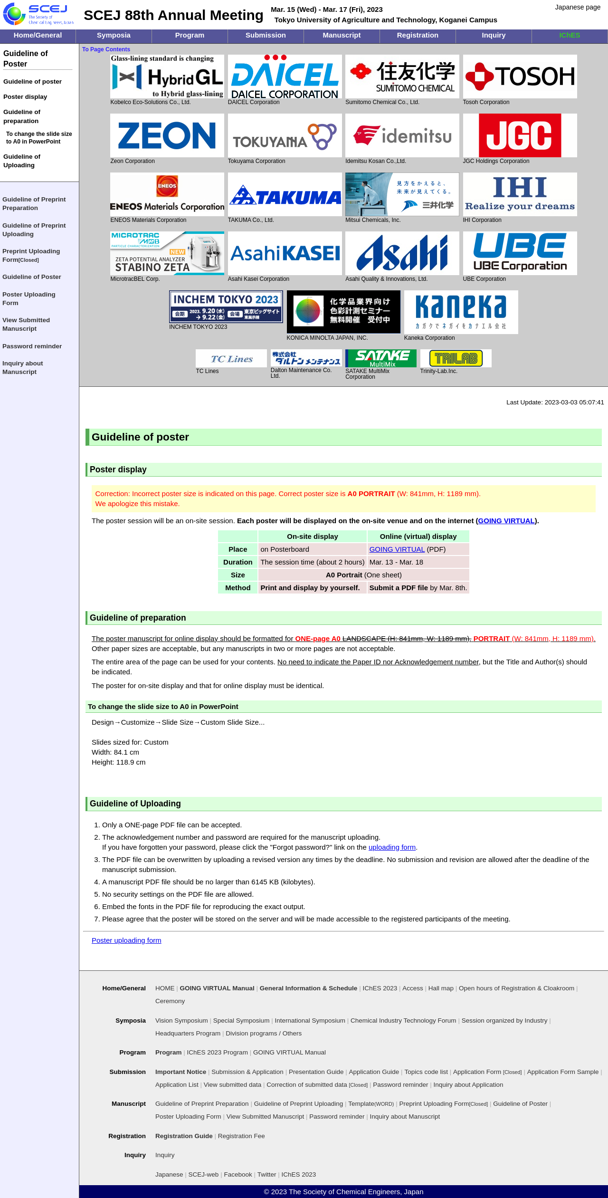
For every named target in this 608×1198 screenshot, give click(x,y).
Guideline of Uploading (21, 161)
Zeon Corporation (167, 139)
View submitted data (232, 1084)
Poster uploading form (127, 940)
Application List (177, 1084)
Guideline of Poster (25, 58)
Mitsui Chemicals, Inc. (402, 198)
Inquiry (165, 1155)
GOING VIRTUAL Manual (289, 1052)
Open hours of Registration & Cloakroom (516, 988)
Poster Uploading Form (29, 299)
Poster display (25, 96)
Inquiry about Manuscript (22, 367)
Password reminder (32, 346)
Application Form (487, 1071)
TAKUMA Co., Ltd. (285, 198)
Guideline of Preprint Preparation (34, 203)
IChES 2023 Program (217, 1052)
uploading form (392, 847)
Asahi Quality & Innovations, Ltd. (402, 256)
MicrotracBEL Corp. (167, 256)
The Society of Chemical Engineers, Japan (356, 1192)
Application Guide (374, 1071)
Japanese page (578, 7)
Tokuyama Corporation (285, 139)
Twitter (266, 1174)
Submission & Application (247, 1071)
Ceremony (170, 1001)
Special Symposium (241, 1020)
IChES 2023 (299, 1174)
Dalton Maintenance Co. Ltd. (306, 364)
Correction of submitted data (317, 1084)
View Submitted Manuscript (26, 324)
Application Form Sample (563, 1071)
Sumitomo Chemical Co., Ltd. (402, 80)
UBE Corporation (520, 256)
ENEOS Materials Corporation (167, 198)
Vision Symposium (181, 1020)
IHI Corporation (520, 198)
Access (412, 988)
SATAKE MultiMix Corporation (381, 364)
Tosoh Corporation (520, 80)
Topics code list (426, 1071)
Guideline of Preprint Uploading (34, 230)
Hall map (441, 988)
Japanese (169, 1174)
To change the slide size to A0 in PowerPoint (39, 138)
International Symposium (310, 1020)
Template (371, 1103)
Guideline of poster (32, 81)
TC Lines (231, 361)
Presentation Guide (316, 1071)
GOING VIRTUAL (506, 521)
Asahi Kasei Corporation (285, 256)
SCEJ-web (204, 1174)
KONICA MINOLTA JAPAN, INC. (344, 315)
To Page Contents (106, 49)
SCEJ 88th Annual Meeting (174, 15)
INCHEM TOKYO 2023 (226, 310)
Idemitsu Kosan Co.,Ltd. (402, 139)
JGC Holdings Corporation (520, 139)
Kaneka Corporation (461, 315)
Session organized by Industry (505, 1020)
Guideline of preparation (21, 116)
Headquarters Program (187, 1033)
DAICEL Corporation (285, 80)
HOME (165, 988)
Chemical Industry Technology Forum (403, 1020)
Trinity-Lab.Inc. (456, 361)
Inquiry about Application (469, 1084)
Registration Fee (241, 1136)
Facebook (238, 1174)
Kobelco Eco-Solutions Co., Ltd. (167, 80)
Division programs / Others (264, 1033)
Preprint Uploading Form (31, 256)
